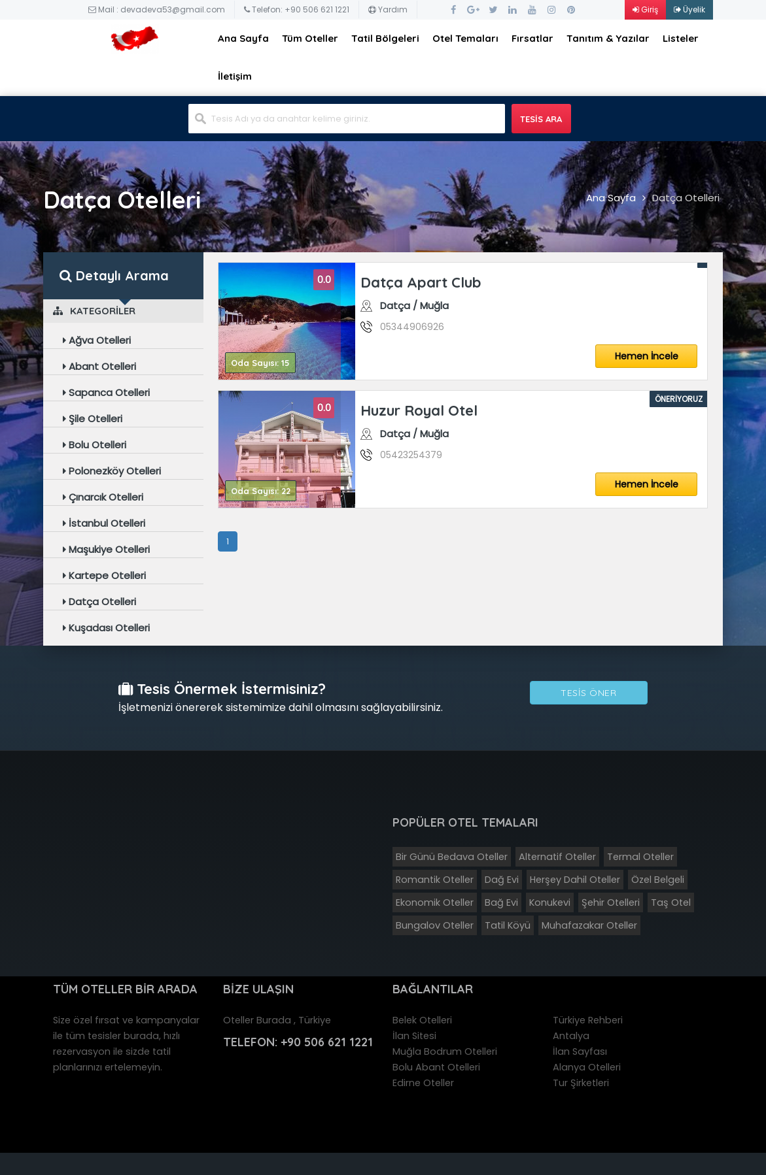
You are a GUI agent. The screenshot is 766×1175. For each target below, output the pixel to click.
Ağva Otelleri (97, 340)
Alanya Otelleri (587, 1067)
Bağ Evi (501, 902)
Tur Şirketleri (581, 1082)
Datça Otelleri (686, 198)
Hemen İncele (646, 356)
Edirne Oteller (423, 1082)
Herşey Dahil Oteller (575, 879)
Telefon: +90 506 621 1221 (296, 9)
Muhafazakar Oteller (589, 925)
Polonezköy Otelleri (112, 471)
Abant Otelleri (99, 366)
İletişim (235, 76)
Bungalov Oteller (435, 925)
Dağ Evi (502, 879)
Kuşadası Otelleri (106, 628)
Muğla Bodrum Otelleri (444, 1051)
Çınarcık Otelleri (103, 497)
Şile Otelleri (92, 418)
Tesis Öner (588, 693)
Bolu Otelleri (94, 445)
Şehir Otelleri (611, 902)
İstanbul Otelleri (104, 523)
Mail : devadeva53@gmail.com (156, 9)
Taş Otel (671, 902)
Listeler (681, 38)
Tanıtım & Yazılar (608, 38)
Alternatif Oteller (557, 856)
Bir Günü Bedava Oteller (452, 856)
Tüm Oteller (310, 38)
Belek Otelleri (422, 1020)
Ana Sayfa (243, 38)
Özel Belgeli (657, 879)
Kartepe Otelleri (104, 575)
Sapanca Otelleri (106, 392)
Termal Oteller (640, 856)
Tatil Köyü (508, 925)
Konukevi (549, 902)
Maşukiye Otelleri (106, 549)
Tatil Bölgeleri (385, 38)
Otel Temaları (465, 38)
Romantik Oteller (435, 879)
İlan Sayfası (580, 1051)
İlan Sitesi (414, 1035)
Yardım (388, 9)
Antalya (571, 1035)
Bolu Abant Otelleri (436, 1067)
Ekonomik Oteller (435, 902)
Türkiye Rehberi (588, 1020)
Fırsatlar (532, 38)
